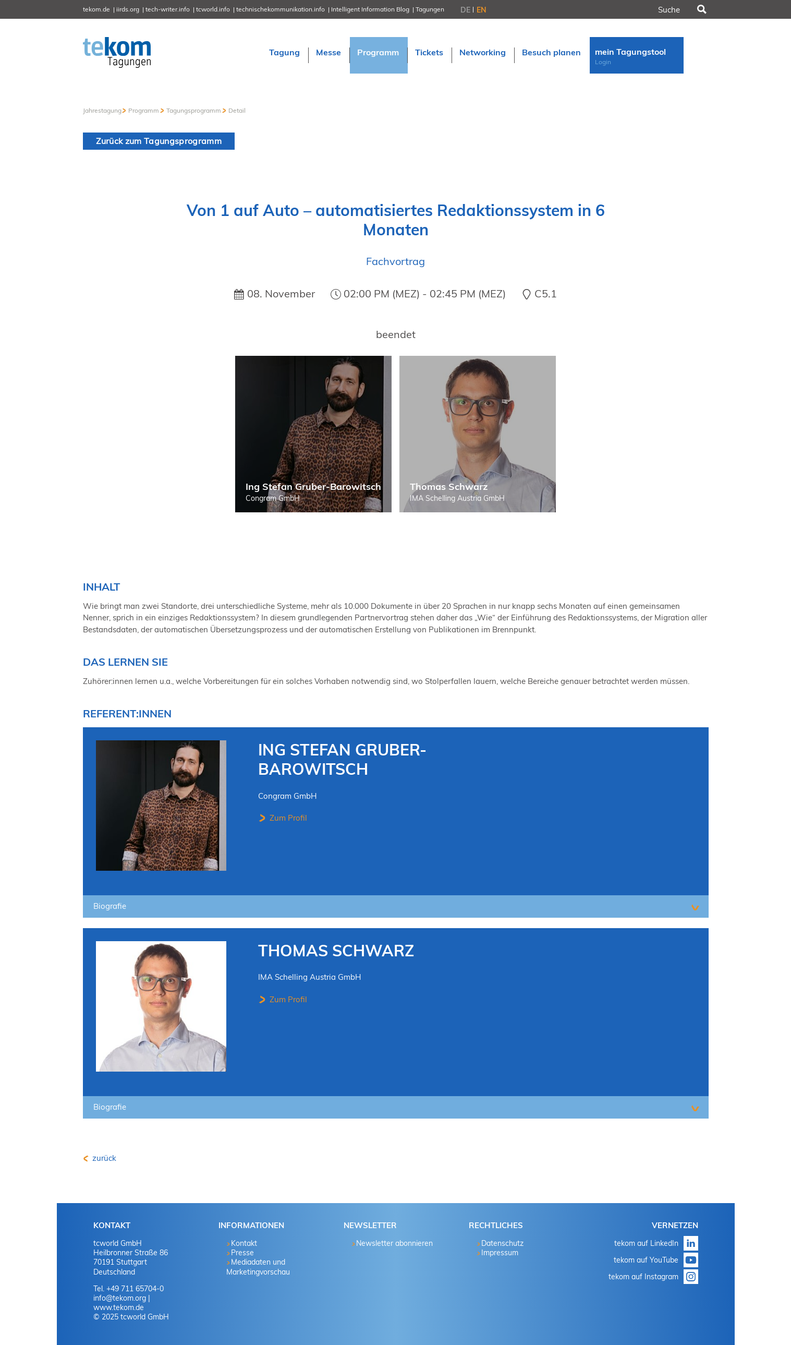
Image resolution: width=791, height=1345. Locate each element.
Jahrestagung (102, 110)
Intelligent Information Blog (370, 9)
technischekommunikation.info (280, 9)
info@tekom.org (119, 1298)
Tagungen (430, 9)
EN (481, 10)
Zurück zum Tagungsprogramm (159, 141)
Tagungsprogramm (193, 110)
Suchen (701, 9)
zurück (103, 1158)
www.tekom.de (118, 1307)
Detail (237, 110)
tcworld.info (213, 9)
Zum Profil (287, 818)
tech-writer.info (167, 9)
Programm (143, 110)
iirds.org (127, 9)
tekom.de (96, 9)
